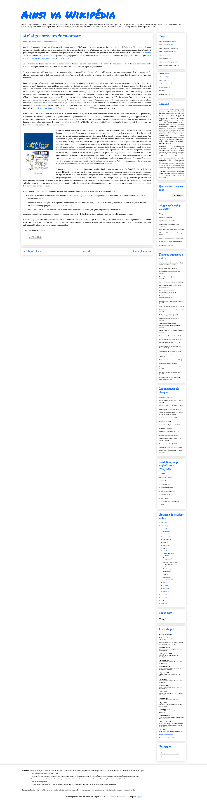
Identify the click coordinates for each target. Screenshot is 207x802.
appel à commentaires (174, 135)
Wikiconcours (164, 124)
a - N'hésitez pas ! (164, 474)
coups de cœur (163, 94)
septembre (166, 539)
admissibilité (163, 136)
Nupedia (161, 115)
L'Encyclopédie (170, 113)
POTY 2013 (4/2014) (165, 397)
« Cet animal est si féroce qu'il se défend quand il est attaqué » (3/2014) (171, 263)
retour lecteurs (172, 167)
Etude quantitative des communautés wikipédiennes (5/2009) (170, 378)
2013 (163, 526)
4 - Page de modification (166, 487)
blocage (161, 139)
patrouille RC (165, 160)
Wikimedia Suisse (171, 128)
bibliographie (181, 137)
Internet (181, 111)
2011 (163, 594)
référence (173, 169)
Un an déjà (166, 574)
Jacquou (162, 113)
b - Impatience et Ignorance (167, 491)
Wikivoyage (162, 133)
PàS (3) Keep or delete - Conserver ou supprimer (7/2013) (170, 286)
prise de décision (178, 162)
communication (180, 144)
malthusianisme (164, 156)
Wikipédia (162, 132)
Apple (163, 109)
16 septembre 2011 (48, 58)
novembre (166, 534)
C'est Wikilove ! (164, 58)
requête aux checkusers (165, 165)
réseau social (180, 169)
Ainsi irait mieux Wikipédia (167, 48)
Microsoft (177, 113)
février (165, 588)
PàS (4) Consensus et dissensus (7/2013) (171, 282)
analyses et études (164, 84)
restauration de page (164, 167)
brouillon (171, 139)
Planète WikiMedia (177, 118)
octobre (165, 536)
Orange (167, 115)
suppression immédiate (177, 173)
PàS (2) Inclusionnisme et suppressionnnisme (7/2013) (167, 291)
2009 (163, 600)
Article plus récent (32, 251)
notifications (181, 156)
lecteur (161, 154)
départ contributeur (171, 150)
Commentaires (166, 757)
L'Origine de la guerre (165, 217)
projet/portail (163, 163)
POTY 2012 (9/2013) (165, 428)
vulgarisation (162, 177)
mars (164, 585)
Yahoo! (176, 133)
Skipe (174, 120)
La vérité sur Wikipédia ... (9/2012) (169, 342)
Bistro (167, 109)
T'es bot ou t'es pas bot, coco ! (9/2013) (170, 447)
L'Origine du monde (165, 214)
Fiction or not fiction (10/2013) (168, 268)
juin (164, 548)
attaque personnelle (171, 137)
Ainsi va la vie (163, 55)
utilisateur (181, 175)
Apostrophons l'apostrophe (167, 220)
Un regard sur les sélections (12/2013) (170, 409)
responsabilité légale (178, 165)
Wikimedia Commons (167, 127)
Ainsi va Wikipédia (68, 14)
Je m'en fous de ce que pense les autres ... (171, 241)
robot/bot (179, 167)
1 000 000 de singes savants (168, 554)
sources (162, 171)
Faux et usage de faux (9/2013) (168, 444)
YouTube (182, 133)
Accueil (87, 251)
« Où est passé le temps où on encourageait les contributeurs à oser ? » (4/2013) (171, 325)
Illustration (174, 111)
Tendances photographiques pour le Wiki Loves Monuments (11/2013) (171, 413)
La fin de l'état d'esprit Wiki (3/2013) (170, 335)
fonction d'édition (172, 152)
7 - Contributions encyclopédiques (169, 501)
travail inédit (171, 176)
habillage (181, 152)
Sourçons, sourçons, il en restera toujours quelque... (170, 564)
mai (164, 551)
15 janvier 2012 (64, 58)
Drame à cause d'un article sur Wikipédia (171, 238)
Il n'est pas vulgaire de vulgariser (169, 558)
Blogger (172, 109)
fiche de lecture (163, 87)
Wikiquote (181, 132)
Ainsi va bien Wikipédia (166, 51)
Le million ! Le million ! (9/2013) (169, 431)
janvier (165, 591)
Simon (170, 120)
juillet (165, 545)
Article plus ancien (142, 251)
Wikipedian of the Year (177, 130)
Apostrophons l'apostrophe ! (168, 578)
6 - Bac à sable (163, 498)
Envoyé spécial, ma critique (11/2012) (170, 339)
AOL (160, 109)
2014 (163, 523)
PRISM (172, 115)
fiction (161, 90)
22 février (36, 58)
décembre (166, 531)
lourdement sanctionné (44, 108)
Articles (164, 753)
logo (182, 154)
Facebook (161, 111)
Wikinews (167, 130)
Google (167, 111)
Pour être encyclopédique (170, 569)
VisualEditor (180, 120)
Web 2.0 (161, 122)
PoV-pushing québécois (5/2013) (168, 315)
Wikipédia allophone (171, 132)
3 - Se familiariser (164, 484)
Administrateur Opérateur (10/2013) (169, 424)
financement (162, 152)
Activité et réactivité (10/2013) (168, 417)
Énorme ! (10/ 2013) (165, 421)
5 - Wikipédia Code (165, 494)
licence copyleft (172, 154)
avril (164, 582)
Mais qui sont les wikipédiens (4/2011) (170, 360)
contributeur (162, 146)
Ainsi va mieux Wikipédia (166, 62)
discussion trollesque (168, 148)
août (164, 542)
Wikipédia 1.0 (167, 571)
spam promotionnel (171, 171)
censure (182, 139)
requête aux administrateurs (175, 163)
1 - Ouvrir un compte (165, 477)
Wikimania (181, 124)
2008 (163, 603)
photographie (179, 160)
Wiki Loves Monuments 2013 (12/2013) (171, 405)
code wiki (163, 141)
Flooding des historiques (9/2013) (169, 435)
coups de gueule (164, 73)
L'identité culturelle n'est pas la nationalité (171, 229)
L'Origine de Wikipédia (166, 245)
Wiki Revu (181, 122)
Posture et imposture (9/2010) (168, 363)
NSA (182, 113)
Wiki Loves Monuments (171, 122)
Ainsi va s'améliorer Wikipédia (168, 65)
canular (177, 139)
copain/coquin (179, 146)
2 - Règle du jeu (163, 480)
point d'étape (163, 80)
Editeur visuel (179, 109)
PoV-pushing (163, 121)
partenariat (181, 158)
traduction (161, 175)
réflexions (162, 77)
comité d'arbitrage (177, 141)
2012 (163, 528)
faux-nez (181, 150)
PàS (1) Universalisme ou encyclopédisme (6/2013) (166, 296)
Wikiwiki (170, 133)
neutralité (174, 156)
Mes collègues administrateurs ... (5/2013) (171, 306)
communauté (165, 143)
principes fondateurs (165, 162)
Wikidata (173, 124)
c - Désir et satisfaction (166, 505)
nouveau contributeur (167, 158)
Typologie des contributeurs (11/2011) (170, 351)
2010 (163, 597)
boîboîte (167, 139)
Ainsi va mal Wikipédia (166, 41)
